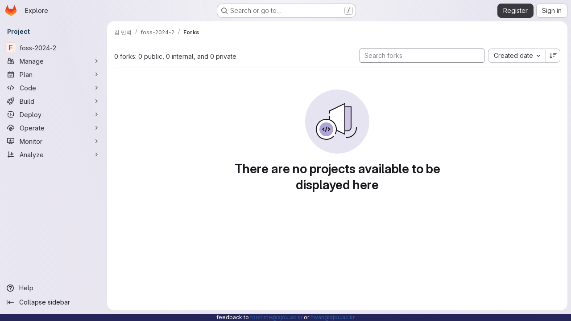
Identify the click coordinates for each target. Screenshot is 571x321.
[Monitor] (53, 141)
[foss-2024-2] (53, 47)
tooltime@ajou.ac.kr (276, 317)
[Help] (53, 288)
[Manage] (53, 61)
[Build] (53, 101)
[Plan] (53, 74)
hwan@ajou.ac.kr (332, 317)
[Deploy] (53, 114)
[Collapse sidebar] (53, 302)
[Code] (53, 87)
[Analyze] (53, 154)
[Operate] (53, 128)
